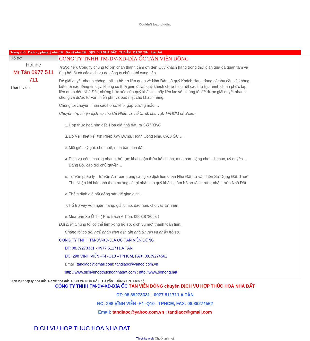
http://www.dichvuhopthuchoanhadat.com (100, 272)
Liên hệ (156, 52)
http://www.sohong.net (158, 272)
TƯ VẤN (125, 52)
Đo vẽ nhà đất (76, 52)
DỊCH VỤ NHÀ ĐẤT (103, 52)
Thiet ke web (145, 338)
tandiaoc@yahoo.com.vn (136, 264)
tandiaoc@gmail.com (95, 264)
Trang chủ (18, 52)
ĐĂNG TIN (140, 52)
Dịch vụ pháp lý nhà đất (45, 52)
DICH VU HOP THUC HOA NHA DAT (82, 328)
